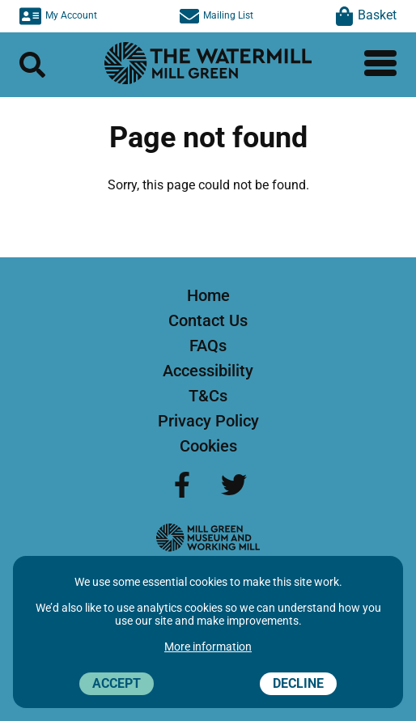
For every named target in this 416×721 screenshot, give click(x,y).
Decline (298, 683)
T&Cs (208, 395)
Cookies (208, 446)
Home (208, 295)
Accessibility (208, 370)
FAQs (208, 345)
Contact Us (208, 320)
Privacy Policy (208, 420)
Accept (116, 683)
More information (208, 646)
